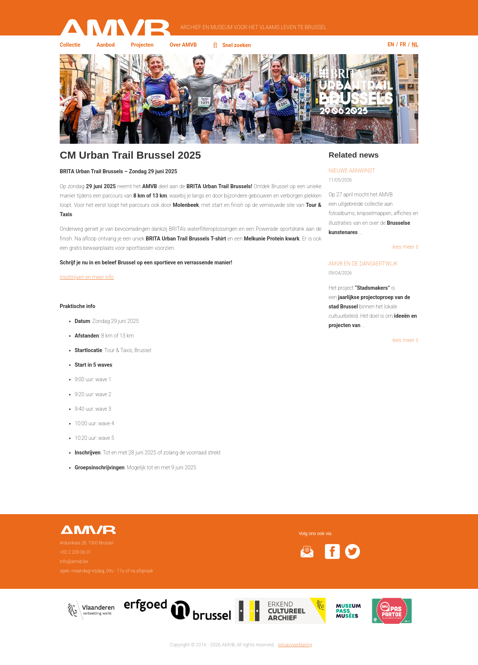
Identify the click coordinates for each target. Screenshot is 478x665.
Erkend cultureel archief (280, 612)
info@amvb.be (74, 561)
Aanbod (106, 45)
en (391, 44)
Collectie (70, 45)
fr (403, 44)
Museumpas (348, 612)
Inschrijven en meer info (87, 277)
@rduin (306, 556)
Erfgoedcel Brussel (178, 612)
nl (415, 44)
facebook (332, 556)
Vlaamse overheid (92, 612)
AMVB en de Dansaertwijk (363, 264)
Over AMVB (183, 45)
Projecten (142, 45)
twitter (352, 556)
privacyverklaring (295, 644)
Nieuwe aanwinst (352, 171)
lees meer (403, 247)
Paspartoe (392, 612)
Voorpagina (88, 532)
